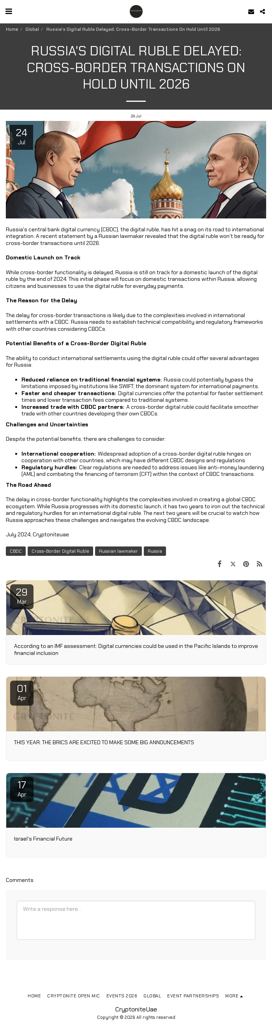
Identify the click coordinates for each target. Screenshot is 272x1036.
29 (22, 595)
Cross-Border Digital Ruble (60, 551)
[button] (8, 11)
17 (22, 788)
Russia (155, 551)
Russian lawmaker (118, 551)
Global (32, 29)
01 (22, 692)
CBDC (16, 551)
